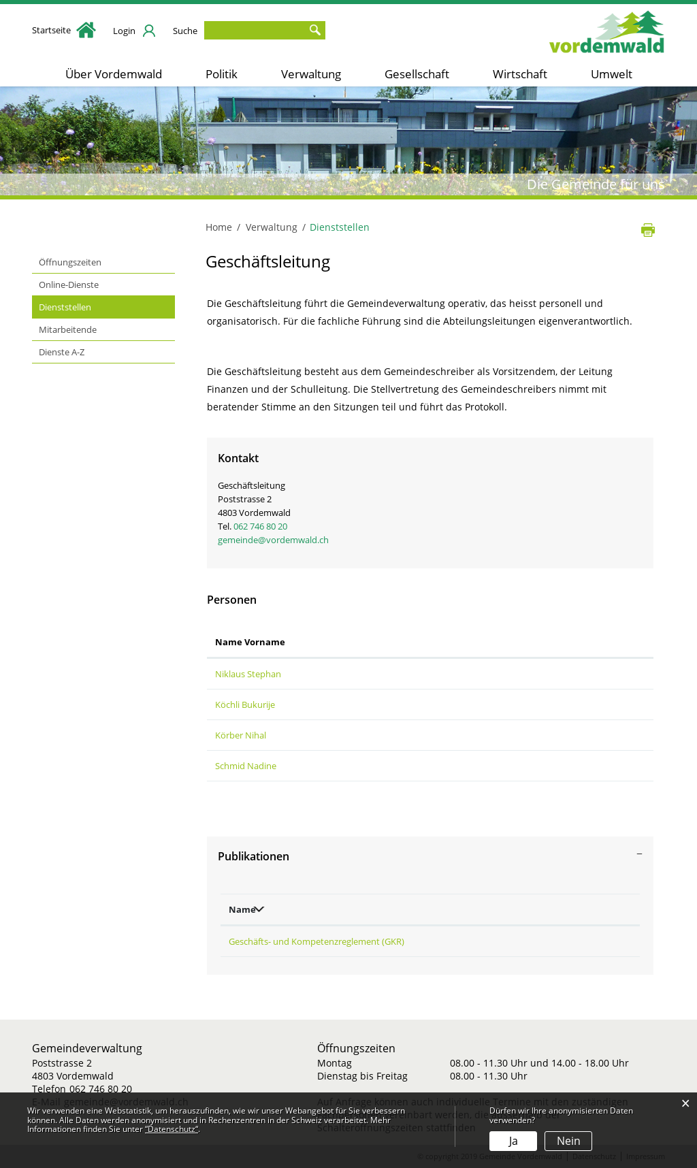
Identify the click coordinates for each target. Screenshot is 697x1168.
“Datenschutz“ (171, 1129)
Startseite (64, 30)
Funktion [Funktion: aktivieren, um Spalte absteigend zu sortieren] (338, 642)
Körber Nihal (240, 735)
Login (124, 31)
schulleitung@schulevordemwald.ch (541, 735)
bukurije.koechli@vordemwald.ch (535, 704)
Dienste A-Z (61, 352)
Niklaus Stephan (248, 674)
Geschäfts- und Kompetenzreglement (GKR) (316, 941)
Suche (185, 31)
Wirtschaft (520, 74)
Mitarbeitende (68, 329)
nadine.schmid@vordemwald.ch (533, 766)
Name (242, 909)
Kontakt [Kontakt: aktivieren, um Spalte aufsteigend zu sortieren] (486, 642)
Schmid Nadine (245, 766)
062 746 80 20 (260, 526)
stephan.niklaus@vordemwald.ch (535, 674)
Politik (222, 74)
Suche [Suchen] (315, 30)
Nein (569, 1140)
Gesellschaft (417, 74)
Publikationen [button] (253, 856)
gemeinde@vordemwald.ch (273, 540)
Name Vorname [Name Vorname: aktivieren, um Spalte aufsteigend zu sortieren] (250, 642)
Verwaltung (311, 74)
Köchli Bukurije (245, 704)
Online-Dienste (69, 284)
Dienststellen (91, 306)
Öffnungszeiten (70, 262)
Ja (513, 1140)
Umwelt (611, 74)
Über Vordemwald (113, 74)
